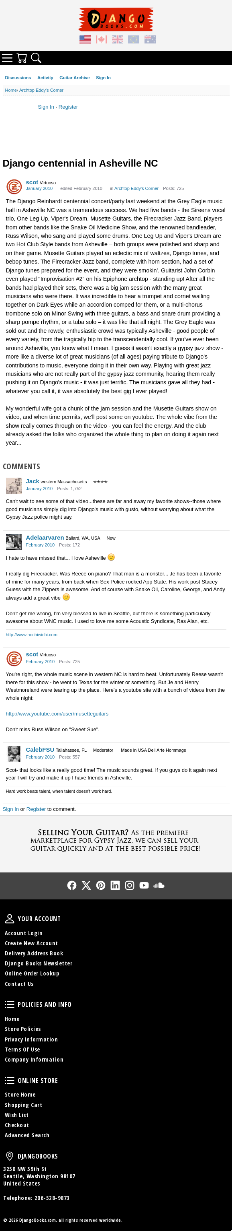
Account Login (24, 933)
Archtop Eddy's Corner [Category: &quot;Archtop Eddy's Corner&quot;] (136, 188)
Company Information (34, 1059)
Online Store (9, 1080)
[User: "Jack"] (14, 486)
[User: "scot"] (14, 187)
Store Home (20, 1094)
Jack (32, 481)
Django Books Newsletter (39, 963)
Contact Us (19, 984)
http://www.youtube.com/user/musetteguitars (57, 714)
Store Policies (23, 1029)
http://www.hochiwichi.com (31, 634)
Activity (45, 77)
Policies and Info (9, 1004)
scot (32, 182)
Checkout (17, 1125)
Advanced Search (27, 1135)
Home (12, 1019)
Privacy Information (31, 1039)
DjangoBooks (9, 1156)
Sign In (103, 77)
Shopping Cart (24, 1105)
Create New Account (31, 943)
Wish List (17, 1115)
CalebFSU (40, 749)
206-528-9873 (52, 1198)
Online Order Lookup (32, 973)
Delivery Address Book (34, 953)
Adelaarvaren (45, 537)
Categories (7, 58)
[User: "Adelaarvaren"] (14, 542)
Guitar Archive (74, 77)
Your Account (9, 918)
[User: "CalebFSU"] (14, 754)
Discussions (18, 77)
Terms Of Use (22, 1049)
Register (68, 107)
